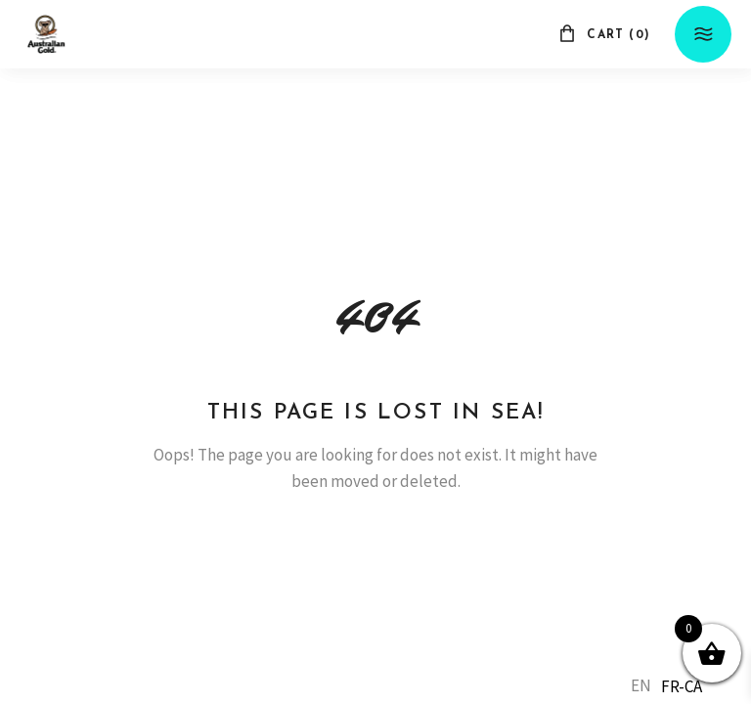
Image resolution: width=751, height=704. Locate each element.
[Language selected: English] (671, 685)
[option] (681, 687)
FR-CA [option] (681, 686)
